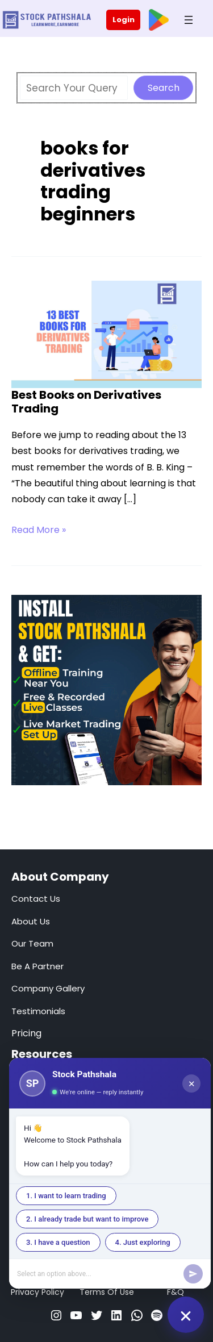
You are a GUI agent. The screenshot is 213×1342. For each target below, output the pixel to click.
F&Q (175, 1292)
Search (163, 87)
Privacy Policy (37, 1292)
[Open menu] (188, 20)
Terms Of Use (107, 1292)
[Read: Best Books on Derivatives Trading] (106, 333)
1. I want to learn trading (66, 1195)
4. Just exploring (142, 1242)
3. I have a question (58, 1242)
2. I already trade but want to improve (87, 1219)
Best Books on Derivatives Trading (86, 402)
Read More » (38, 530)
